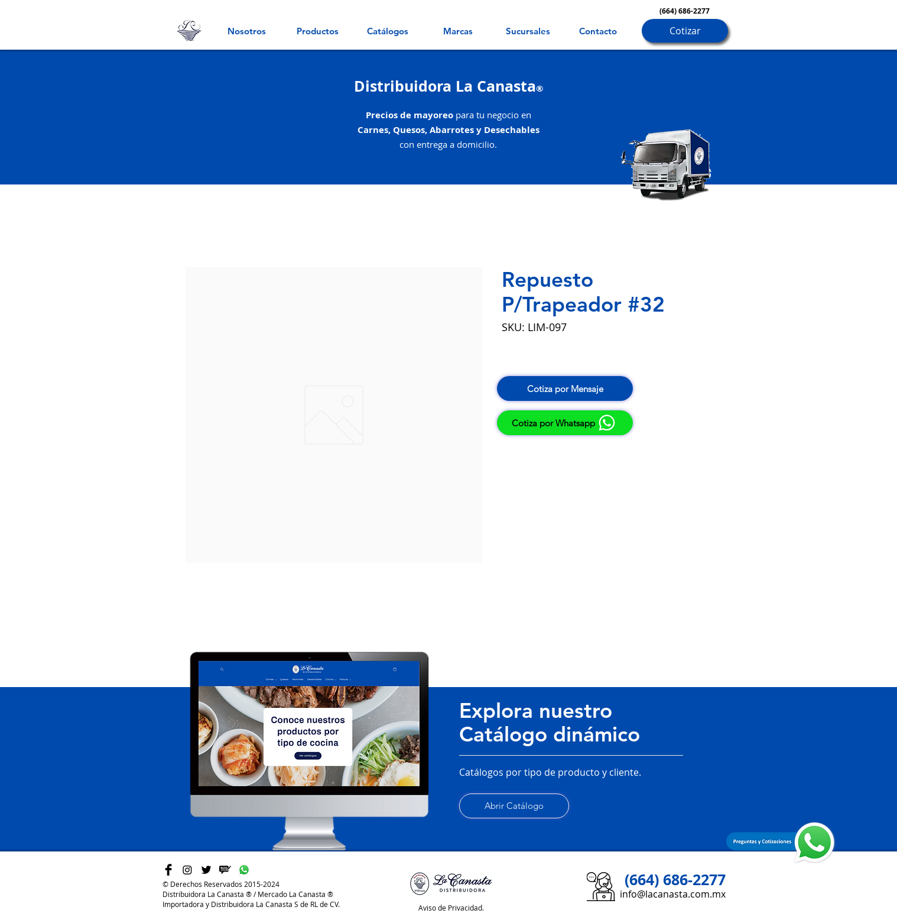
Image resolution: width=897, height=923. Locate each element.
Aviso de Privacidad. (451, 907)
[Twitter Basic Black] (206, 870)
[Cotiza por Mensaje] (565, 388)
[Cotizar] (685, 31)
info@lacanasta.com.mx (673, 894)
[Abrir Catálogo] (514, 806)
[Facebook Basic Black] (168, 870)
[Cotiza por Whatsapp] (565, 422)
